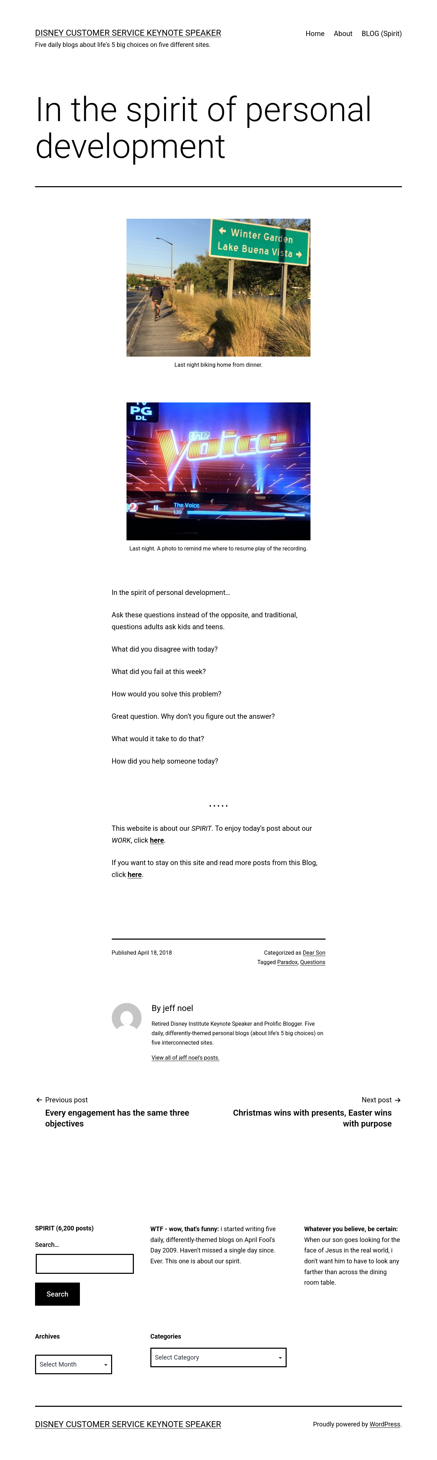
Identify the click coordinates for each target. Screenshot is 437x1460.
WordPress (385, 1424)
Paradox (287, 962)
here (157, 840)
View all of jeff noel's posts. (185, 1057)
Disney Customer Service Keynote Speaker (128, 33)
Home (315, 33)
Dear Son (314, 952)
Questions (313, 962)
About (343, 33)
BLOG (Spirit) (382, 33)
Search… (47, 1244)
